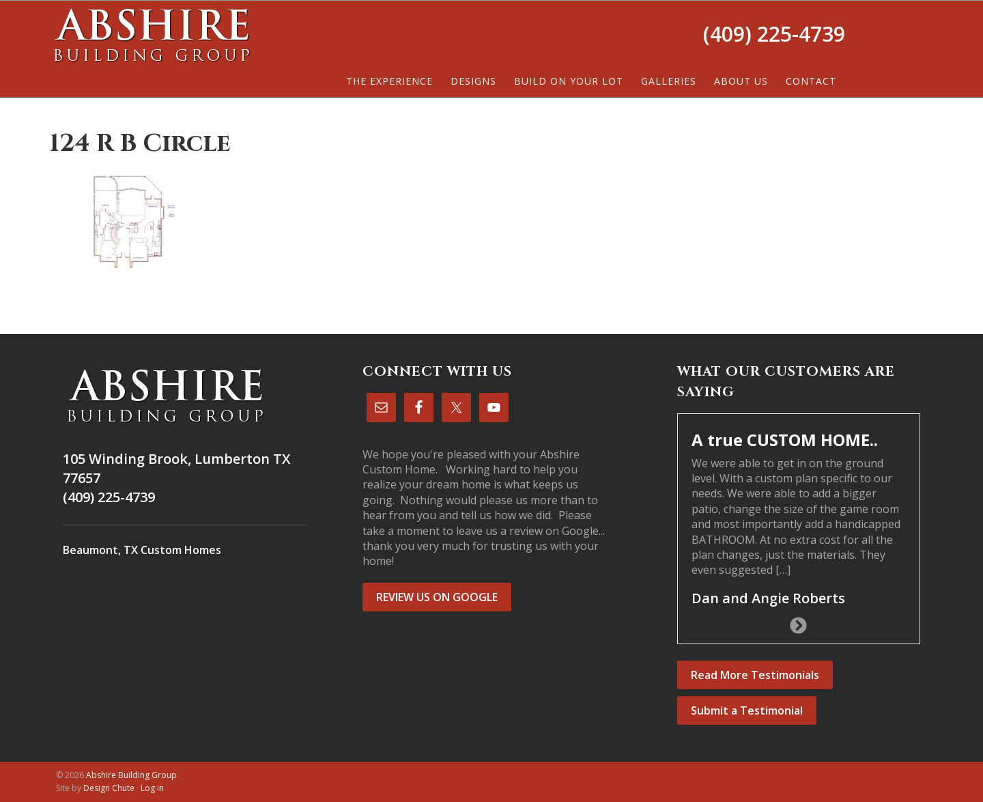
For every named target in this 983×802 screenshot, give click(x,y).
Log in (152, 788)
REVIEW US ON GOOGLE (437, 597)
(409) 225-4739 (774, 34)
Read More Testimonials (755, 674)
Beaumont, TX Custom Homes (142, 549)
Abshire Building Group (151, 35)
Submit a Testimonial (747, 710)
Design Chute (108, 788)
